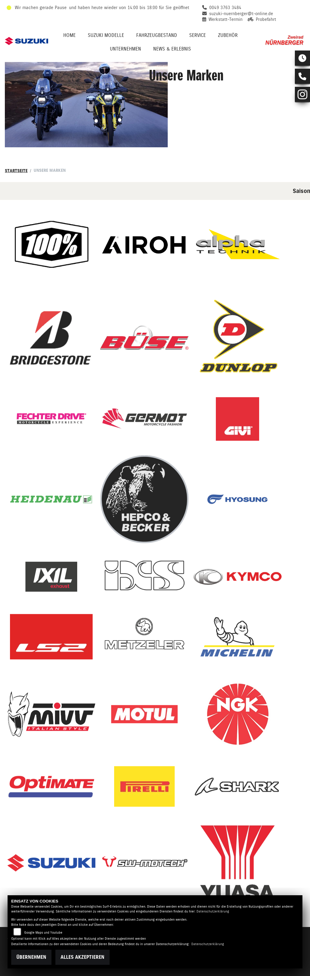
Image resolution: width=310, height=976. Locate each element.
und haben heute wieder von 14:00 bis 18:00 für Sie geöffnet (129, 7)
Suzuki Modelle (106, 35)
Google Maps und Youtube (43, 933)
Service (197, 35)
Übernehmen (31, 957)
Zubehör (228, 35)
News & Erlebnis (172, 49)
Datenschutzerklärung (212, 911)
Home (69, 35)
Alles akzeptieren (82, 957)
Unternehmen (125, 49)
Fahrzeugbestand (156, 35)
